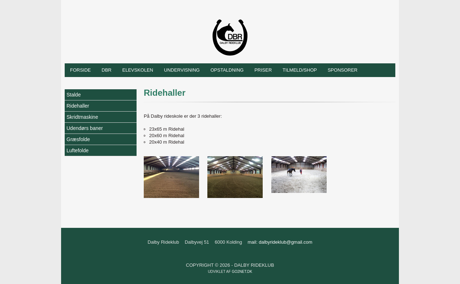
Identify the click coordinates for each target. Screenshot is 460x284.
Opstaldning (227, 70)
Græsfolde (78, 139)
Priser (263, 70)
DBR (106, 70)
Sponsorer (343, 70)
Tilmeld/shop (299, 70)
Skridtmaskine (82, 117)
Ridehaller (77, 106)
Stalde (73, 95)
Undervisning (181, 70)
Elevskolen (137, 70)
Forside (80, 70)
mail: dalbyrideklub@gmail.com (280, 242)
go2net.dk (242, 272)
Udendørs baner (84, 128)
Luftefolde (77, 150)
